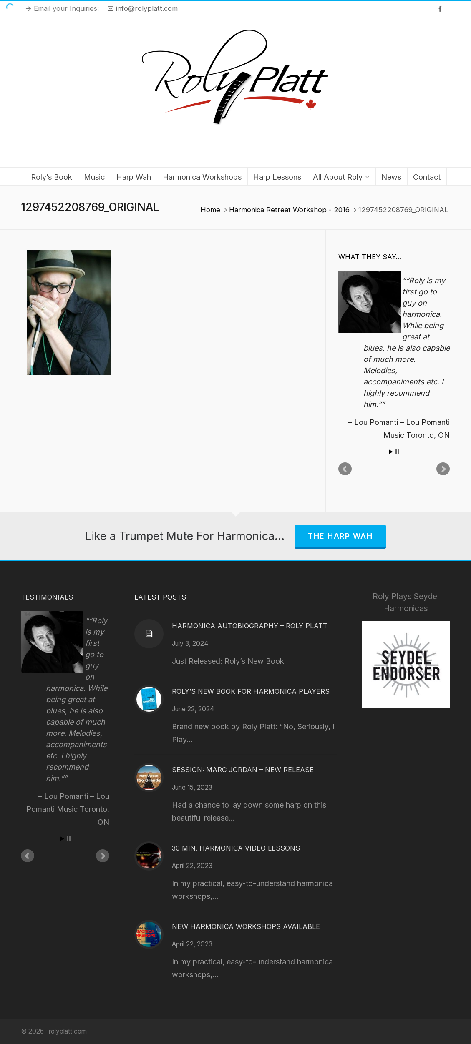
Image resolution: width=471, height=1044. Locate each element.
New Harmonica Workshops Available (246, 926)
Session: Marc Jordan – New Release (243, 769)
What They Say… (369, 257)
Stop (397, 451)
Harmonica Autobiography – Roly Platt (249, 626)
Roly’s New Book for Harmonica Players (251, 691)
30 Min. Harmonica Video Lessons (236, 848)
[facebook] (441, 8)
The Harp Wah (340, 536)
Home (210, 210)
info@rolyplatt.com (143, 8)
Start (391, 451)
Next (443, 469)
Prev (345, 469)
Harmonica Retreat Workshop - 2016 (289, 210)
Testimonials (47, 597)
